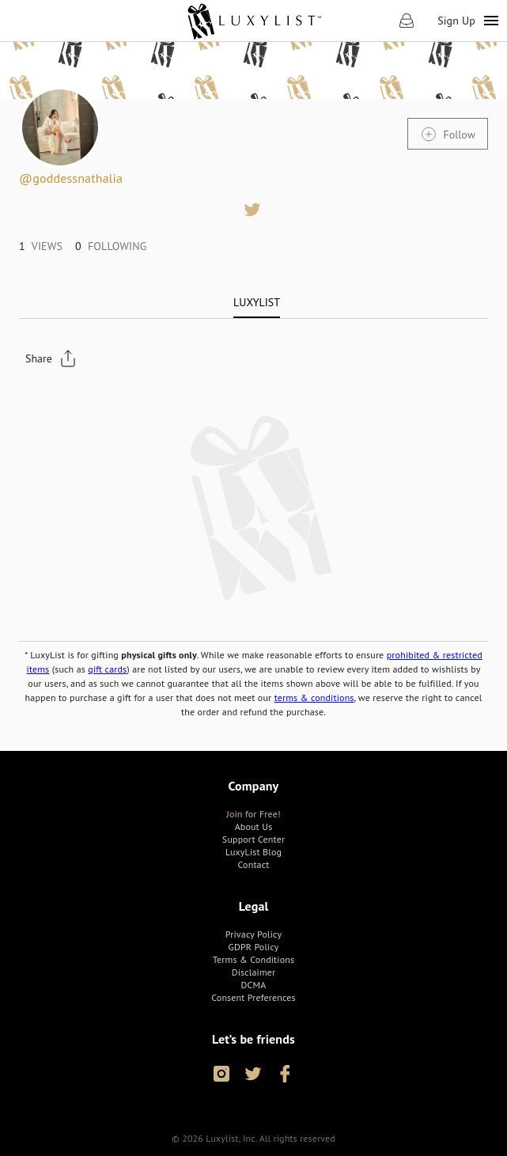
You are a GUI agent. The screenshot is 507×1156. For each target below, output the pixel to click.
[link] (253, 21)
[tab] (256, 302)
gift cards (107, 669)
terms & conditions (314, 697)
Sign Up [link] (456, 20)
